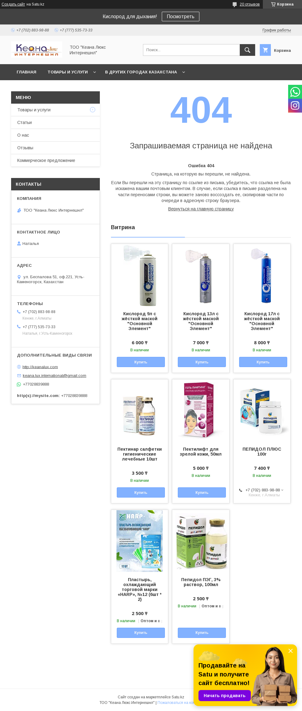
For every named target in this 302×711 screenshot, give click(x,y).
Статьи (24, 122)
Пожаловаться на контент (179, 703)
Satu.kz (178, 697)
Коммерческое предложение (46, 160)
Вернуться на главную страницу (201, 208)
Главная (26, 72)
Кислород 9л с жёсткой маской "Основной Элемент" (139, 321)
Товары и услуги (67, 72)
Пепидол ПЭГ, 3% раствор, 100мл (201, 582)
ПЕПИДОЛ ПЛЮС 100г (262, 452)
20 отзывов (250, 4)
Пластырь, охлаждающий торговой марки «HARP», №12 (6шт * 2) (139, 589)
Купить (140, 362)
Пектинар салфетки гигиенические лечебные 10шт (139, 454)
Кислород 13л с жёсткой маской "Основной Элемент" (201, 321)
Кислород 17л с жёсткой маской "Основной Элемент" (262, 321)
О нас (23, 135)
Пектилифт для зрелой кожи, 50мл (201, 452)
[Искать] (247, 50)
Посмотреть (180, 16)
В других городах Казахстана (141, 72)
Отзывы (25, 147)
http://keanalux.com (40, 366)
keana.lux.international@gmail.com (54, 375)
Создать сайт (13, 4)
